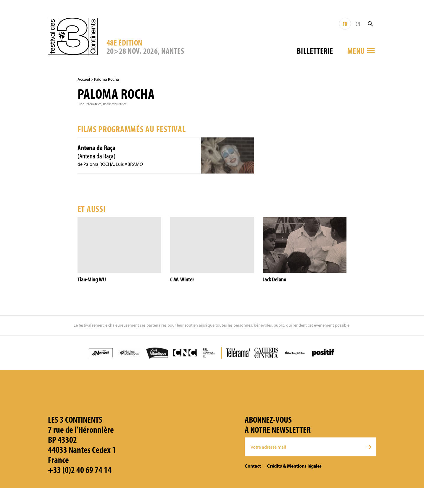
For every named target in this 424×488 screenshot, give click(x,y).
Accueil (84, 79)
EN (357, 23)
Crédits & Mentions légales (294, 466)
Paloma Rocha (106, 79)
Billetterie (315, 51)
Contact (253, 466)
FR (345, 23)
